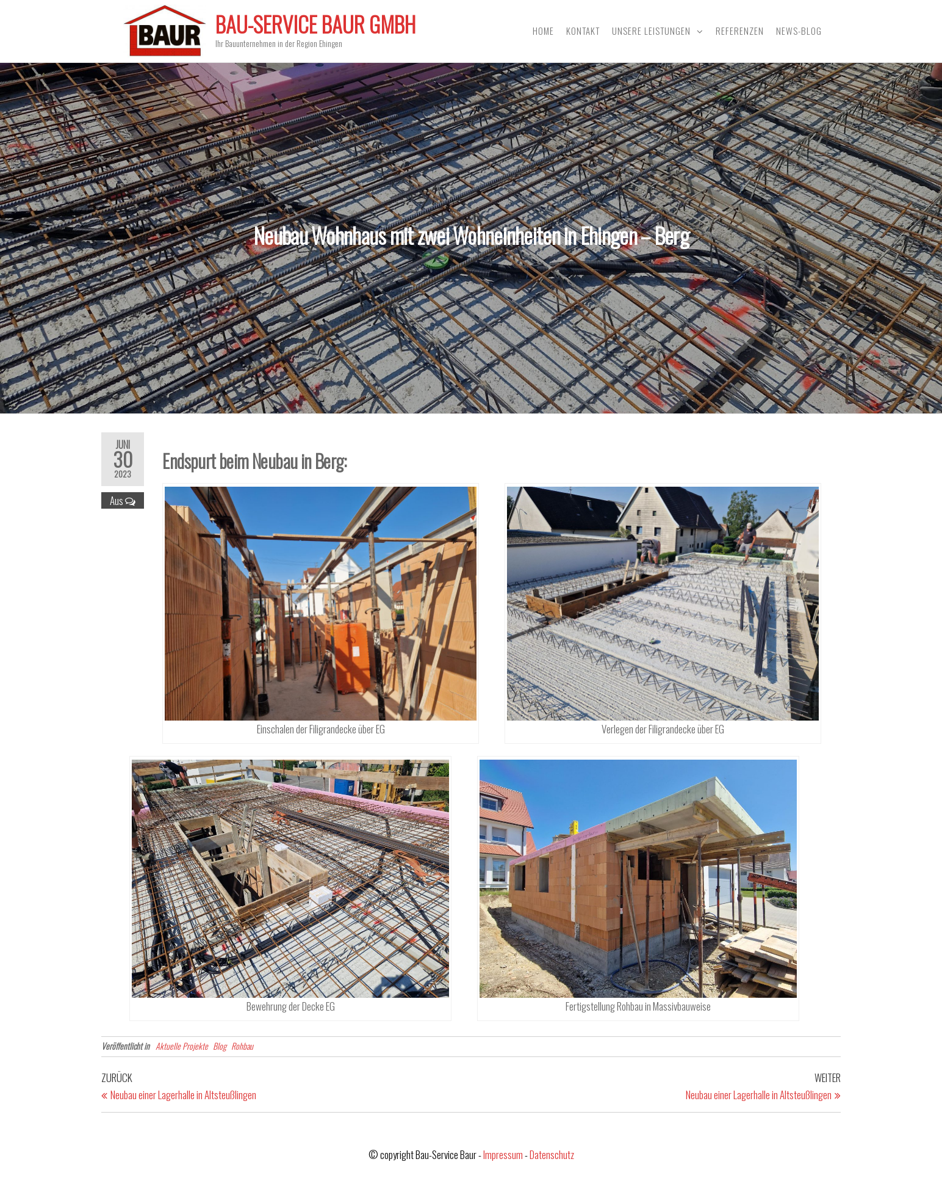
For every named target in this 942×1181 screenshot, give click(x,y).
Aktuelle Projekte (182, 1045)
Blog (219, 1045)
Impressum (503, 1154)
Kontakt (583, 30)
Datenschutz (552, 1154)
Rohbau (242, 1045)
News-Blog (799, 30)
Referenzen (740, 30)
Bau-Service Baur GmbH (315, 24)
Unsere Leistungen (651, 30)
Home (543, 30)
